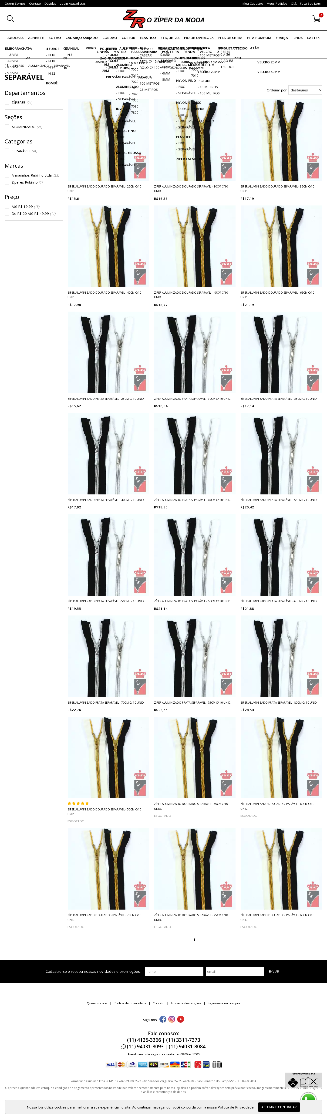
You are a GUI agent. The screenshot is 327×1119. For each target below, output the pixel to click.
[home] (163, 18)
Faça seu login (311, 3)
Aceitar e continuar (279, 1107)
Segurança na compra (224, 1003)
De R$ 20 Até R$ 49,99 (34, 213)
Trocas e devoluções (186, 1003)
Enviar (274, 971)
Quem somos (97, 1003)
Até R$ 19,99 (26, 206)
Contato (159, 1003)
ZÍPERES (22, 102)
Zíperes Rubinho (27, 182)
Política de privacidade (130, 1003)
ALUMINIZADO (27, 126)
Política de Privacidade (236, 1107)
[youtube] (180, 1020)
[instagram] (171, 1020)
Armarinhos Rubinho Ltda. (35, 175)
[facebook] (162, 1020)
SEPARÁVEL (24, 151)
